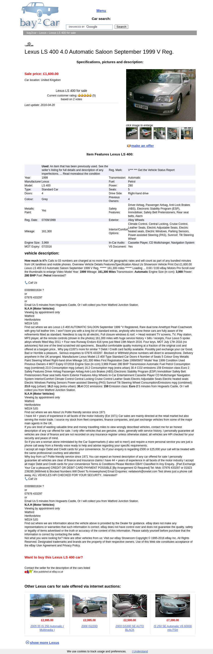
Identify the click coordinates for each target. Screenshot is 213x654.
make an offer (142, 146)
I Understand (140, 651)
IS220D (89, 626)
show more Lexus (44, 643)
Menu (101, 11)
